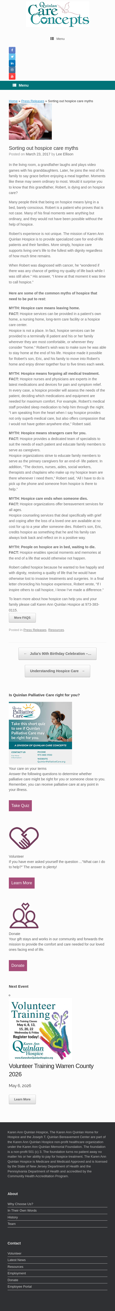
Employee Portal (20, 1286)
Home (13, 101)
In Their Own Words (22, 1210)
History (13, 1217)
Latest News (17, 1260)
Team (12, 1224)
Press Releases (32, 101)
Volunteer (14, 1253)
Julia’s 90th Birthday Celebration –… (57, 653)
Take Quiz (20, 805)
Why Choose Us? (20, 1204)
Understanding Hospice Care (57, 671)
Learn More (21, 883)
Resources (56, 630)
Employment (17, 1273)
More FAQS (22, 617)
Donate (18, 965)
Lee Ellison (65, 154)
